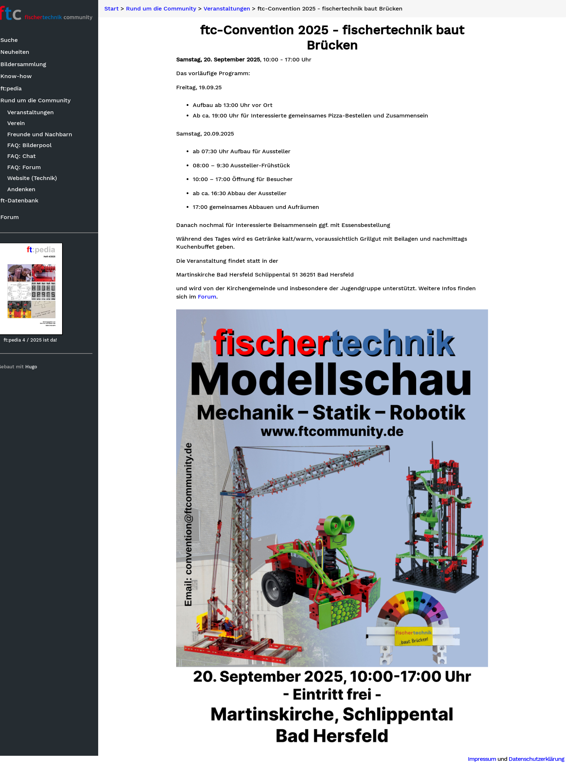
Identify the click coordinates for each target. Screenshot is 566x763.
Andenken (29, 189)
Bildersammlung (31, 64)
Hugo (39, 367)
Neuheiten (22, 52)
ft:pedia (18, 88)
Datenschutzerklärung (536, 758)
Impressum (482, 758)
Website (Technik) (40, 178)
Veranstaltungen (38, 112)
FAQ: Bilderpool (37, 145)
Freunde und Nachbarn (47, 134)
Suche (16, 40)
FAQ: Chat (29, 156)
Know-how (23, 76)
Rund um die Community (43, 100)
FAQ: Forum (32, 167)
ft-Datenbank (27, 200)
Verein (24, 123)
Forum (17, 217)
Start (122, 8)
